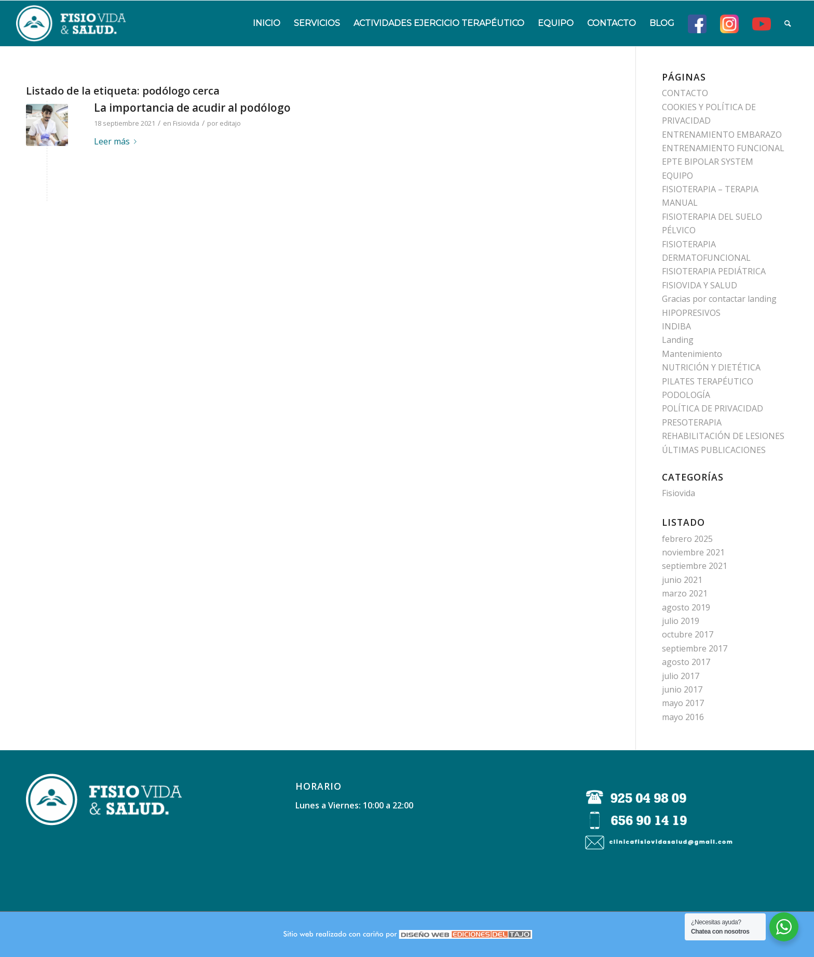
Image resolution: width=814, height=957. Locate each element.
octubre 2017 (687, 634)
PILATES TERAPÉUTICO (707, 381)
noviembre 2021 (693, 552)
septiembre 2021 (694, 565)
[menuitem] (266, 23)
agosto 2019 (686, 607)
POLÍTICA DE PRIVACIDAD (712, 408)
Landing (678, 339)
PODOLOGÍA (686, 395)
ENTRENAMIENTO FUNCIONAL (723, 148)
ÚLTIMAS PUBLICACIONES (714, 450)
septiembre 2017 (694, 648)
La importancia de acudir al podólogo (192, 107)
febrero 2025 (687, 538)
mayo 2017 (683, 703)
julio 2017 (680, 676)
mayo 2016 (683, 717)
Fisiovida (186, 123)
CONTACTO (685, 93)
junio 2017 (682, 689)
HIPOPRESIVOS (691, 312)
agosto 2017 (686, 662)
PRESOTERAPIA (692, 422)
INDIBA (676, 326)
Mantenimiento (692, 354)
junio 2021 (682, 580)
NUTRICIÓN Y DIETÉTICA (711, 367)
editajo (230, 123)
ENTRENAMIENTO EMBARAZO (722, 134)
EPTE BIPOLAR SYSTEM (707, 161)
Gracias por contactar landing (719, 298)
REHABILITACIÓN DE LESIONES (723, 436)
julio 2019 (680, 621)
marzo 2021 (685, 593)
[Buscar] (788, 23)
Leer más (117, 141)
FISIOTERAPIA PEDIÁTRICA (714, 271)
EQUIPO (677, 175)
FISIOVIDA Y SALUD (699, 285)
